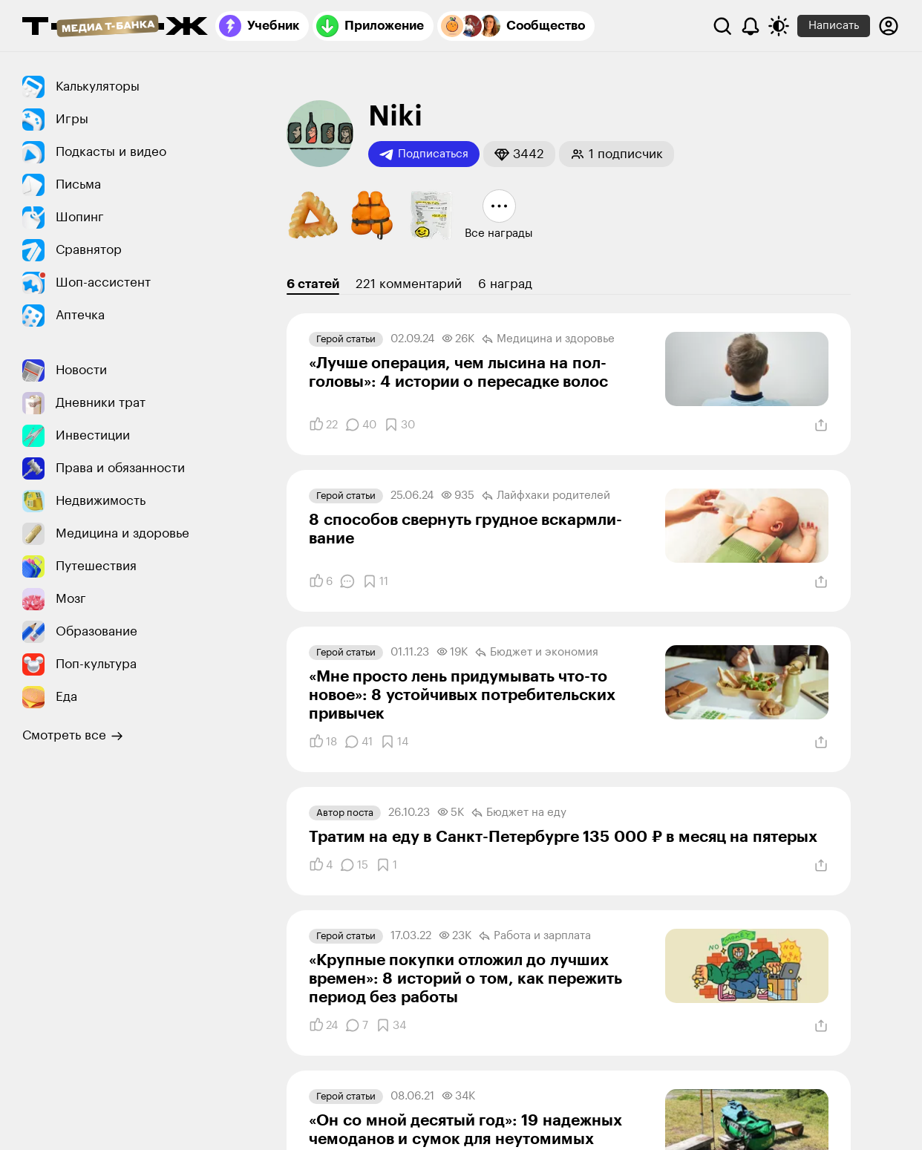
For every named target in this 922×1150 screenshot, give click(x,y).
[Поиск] (722, 26)
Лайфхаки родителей (546, 496)
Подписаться (423, 154)
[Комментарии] (360, 425)
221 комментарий (409, 284)
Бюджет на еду (518, 813)
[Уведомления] (750, 26)
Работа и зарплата (535, 936)
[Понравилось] (323, 425)
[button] (519, 154)
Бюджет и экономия (536, 653)
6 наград (505, 284)
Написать (833, 25)
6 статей (313, 284)
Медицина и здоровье (548, 339)
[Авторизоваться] (888, 26)
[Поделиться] (821, 425)
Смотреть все (72, 735)
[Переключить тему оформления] (779, 26)
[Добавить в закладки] (399, 425)
